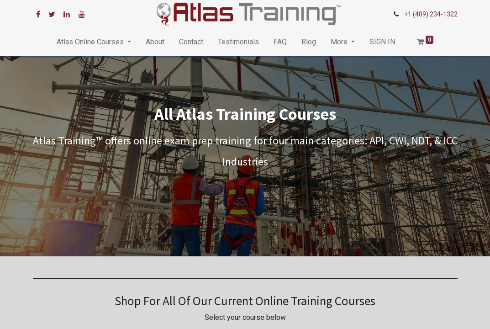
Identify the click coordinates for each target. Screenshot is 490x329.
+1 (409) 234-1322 (431, 14)
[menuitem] (155, 42)
